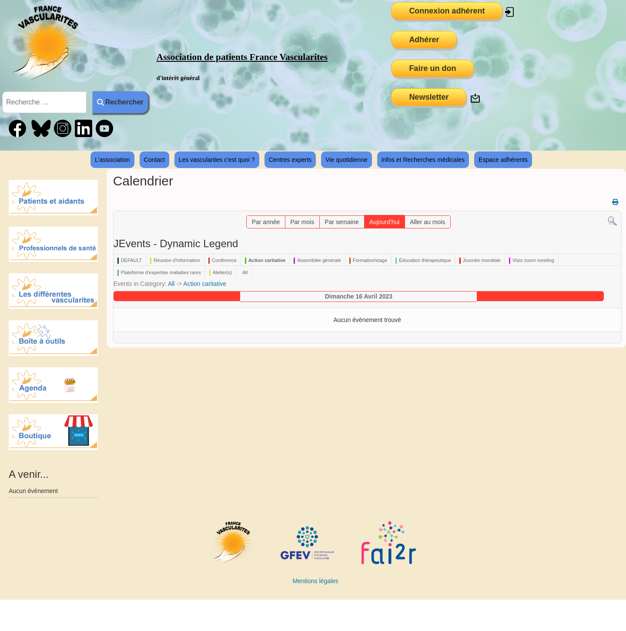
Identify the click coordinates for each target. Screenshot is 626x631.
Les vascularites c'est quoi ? (217, 159)
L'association (112, 159)
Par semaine (342, 221)
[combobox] (44, 102)
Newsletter (429, 97)
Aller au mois (427, 221)
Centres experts (290, 159)
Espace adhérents (503, 159)
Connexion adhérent (447, 11)
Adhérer (424, 39)
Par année (266, 221)
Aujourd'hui (384, 221)
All (171, 283)
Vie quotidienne (346, 159)
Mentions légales (315, 580)
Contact (154, 159)
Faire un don (432, 68)
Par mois (302, 221)
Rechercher (120, 102)
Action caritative (204, 283)
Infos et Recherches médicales (423, 159)
